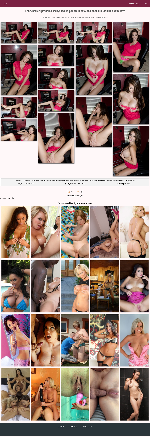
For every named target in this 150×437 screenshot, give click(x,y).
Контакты (73, 426)
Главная (61, 426)
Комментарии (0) (8, 198)
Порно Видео (134, 3)
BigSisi (5, 3)
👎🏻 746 (79, 192)
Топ (146, 3)
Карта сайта (87, 426)
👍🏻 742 (70, 192)
